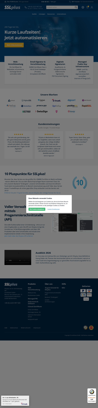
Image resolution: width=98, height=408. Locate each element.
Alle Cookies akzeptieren (37, 209)
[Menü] (95, 389)
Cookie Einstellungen (54, 209)
